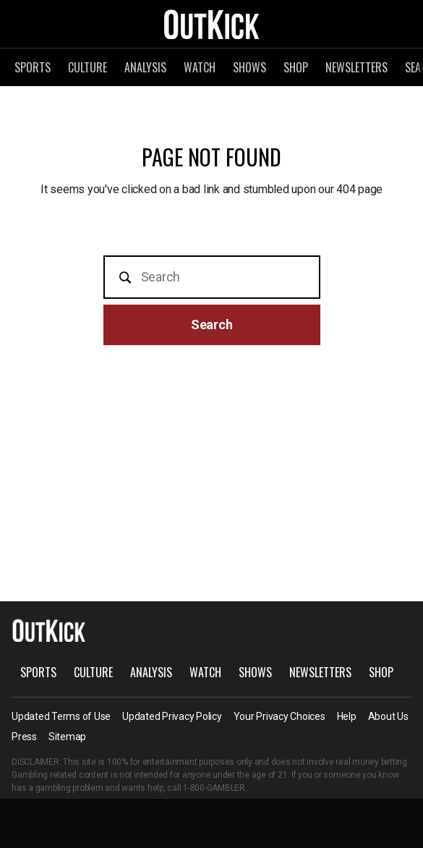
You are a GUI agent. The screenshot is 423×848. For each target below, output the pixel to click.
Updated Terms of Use (61, 716)
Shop (295, 67)
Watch (199, 67)
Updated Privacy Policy (172, 716)
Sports (32, 67)
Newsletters (356, 67)
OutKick (212, 24)
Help (346, 716)
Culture (87, 67)
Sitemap (67, 736)
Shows (249, 67)
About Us (388, 716)
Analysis (145, 67)
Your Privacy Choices (279, 716)
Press (24, 736)
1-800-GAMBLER (214, 788)
